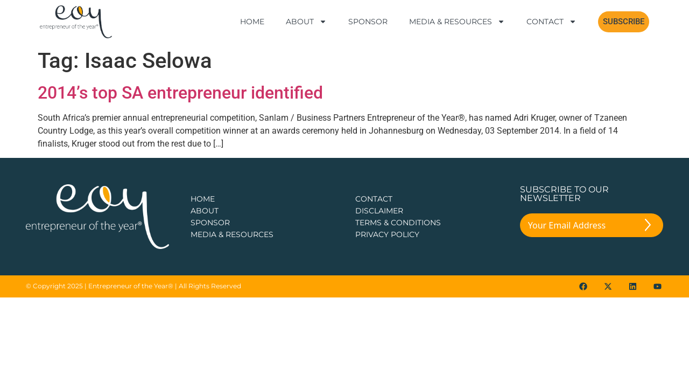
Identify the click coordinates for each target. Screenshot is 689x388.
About (306, 21)
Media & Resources (457, 21)
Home (252, 21)
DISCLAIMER (379, 211)
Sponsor (368, 21)
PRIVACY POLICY (387, 234)
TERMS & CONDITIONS (398, 222)
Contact (551, 21)
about (205, 211)
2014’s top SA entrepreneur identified (180, 92)
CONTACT (373, 199)
